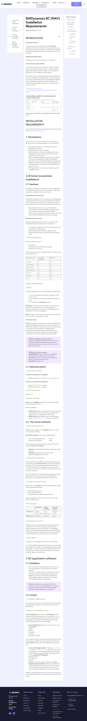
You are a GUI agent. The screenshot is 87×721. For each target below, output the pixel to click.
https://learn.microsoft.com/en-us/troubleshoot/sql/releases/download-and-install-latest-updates (41, 90)
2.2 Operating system (72, 37)
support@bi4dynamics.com (37, 131)
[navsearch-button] (84, 4)
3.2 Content (72, 53)
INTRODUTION (70, 19)
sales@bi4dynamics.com (39, 418)
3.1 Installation (72, 51)
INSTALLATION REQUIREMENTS (71, 23)
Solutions (56, 692)
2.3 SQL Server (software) (72, 42)
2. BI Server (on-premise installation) (72, 30)
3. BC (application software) (71, 47)
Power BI (41, 692)
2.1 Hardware (72, 34)
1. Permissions (70, 27)
